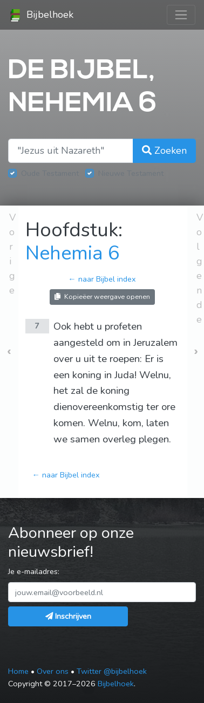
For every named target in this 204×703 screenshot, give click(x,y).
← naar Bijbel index (101, 279)
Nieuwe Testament (131, 173)
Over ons (53, 671)
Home (18, 671)
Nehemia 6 (72, 253)
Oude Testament (50, 173)
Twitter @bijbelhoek (112, 671)
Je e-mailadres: (33, 571)
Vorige (12, 254)
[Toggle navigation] (181, 15)
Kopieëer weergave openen (102, 296)
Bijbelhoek (41, 15)
